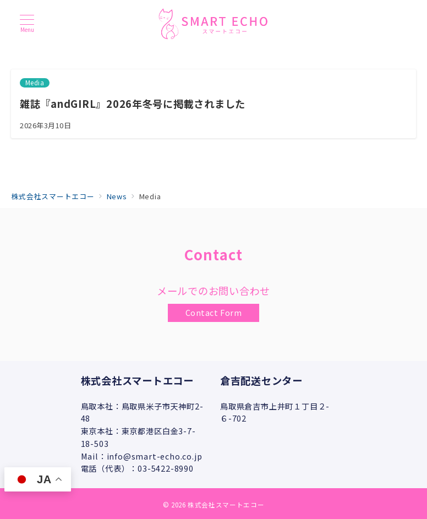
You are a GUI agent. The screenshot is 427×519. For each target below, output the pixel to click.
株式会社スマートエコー (226, 504)
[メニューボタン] (27, 23)
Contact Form (213, 312)
